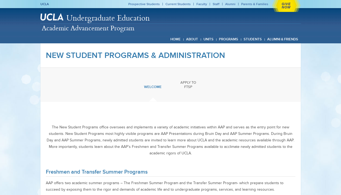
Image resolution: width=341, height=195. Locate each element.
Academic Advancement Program (88, 28)
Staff (216, 4)
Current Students (178, 4)
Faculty (201, 4)
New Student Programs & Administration (135, 55)
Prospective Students (144, 4)
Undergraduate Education (108, 18)
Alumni (230, 4)
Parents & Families (254, 4)
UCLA (44, 4)
